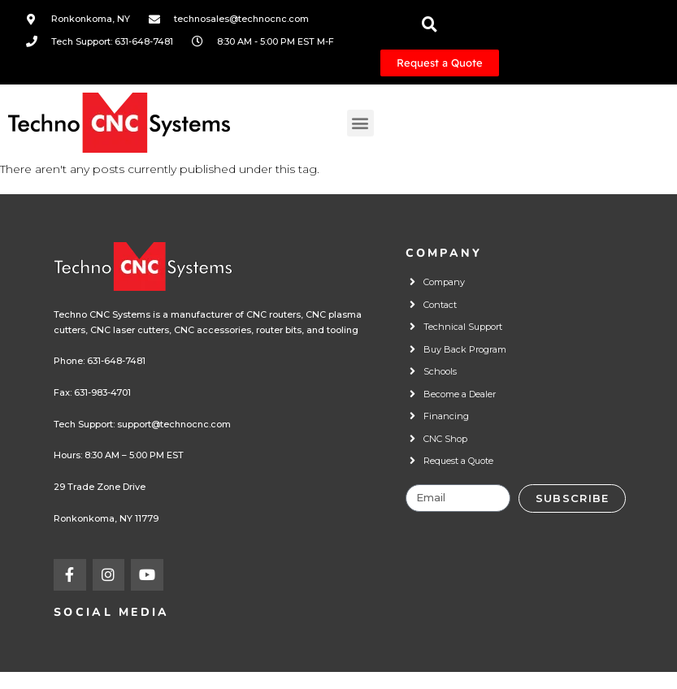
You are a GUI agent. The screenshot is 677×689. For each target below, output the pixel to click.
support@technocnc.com (174, 424)
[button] (360, 123)
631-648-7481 (116, 360)
